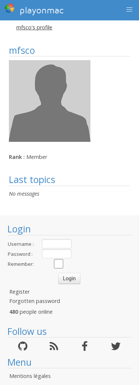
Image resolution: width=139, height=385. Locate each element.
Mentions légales (30, 375)
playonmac (33, 9)
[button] (129, 9)
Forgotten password (34, 300)
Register (19, 291)
